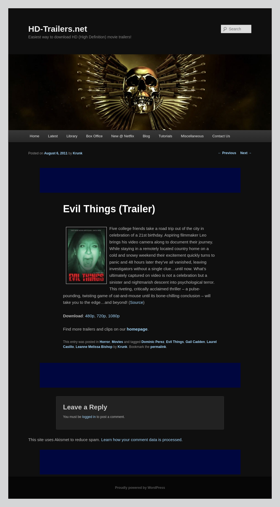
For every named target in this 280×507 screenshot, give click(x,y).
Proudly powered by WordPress (140, 488)
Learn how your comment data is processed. (142, 439)
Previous (227, 153)
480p (89, 315)
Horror (105, 342)
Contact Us (221, 136)
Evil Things (175, 342)
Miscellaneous (192, 136)
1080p (114, 315)
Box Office (94, 136)
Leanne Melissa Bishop (94, 347)
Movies (117, 342)
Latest (53, 136)
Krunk (77, 153)
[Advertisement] (140, 375)
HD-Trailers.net (57, 28)
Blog (146, 136)
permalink (158, 347)
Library (72, 136)
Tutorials (165, 136)
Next (246, 153)
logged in (89, 417)
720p (101, 315)
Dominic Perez (153, 342)
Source (136, 302)
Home (34, 136)
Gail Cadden (195, 342)
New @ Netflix (122, 136)
